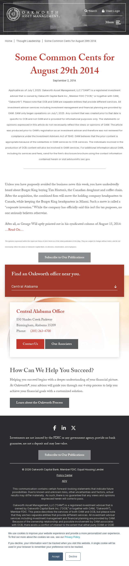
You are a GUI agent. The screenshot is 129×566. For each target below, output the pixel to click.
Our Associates (61, 344)
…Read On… (14, 230)
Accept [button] (55, 556)
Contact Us (30, 344)
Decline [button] (73, 556)
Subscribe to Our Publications (64, 258)
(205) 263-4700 (40, 331)
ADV (64, 481)
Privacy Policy (72, 537)
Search (90, 11)
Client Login (111, 11)
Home (8, 40)
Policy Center (64, 475)
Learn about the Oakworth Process (39, 403)
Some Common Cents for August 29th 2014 (70, 40)
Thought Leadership (28, 40)
